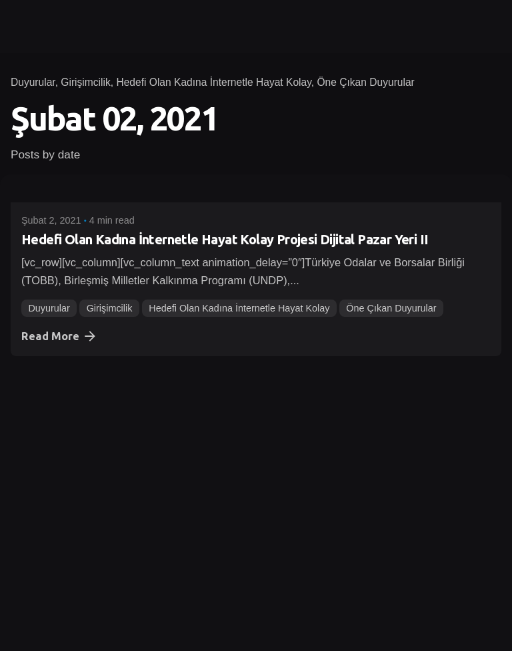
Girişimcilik (85, 82)
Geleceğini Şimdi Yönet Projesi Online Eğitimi (153, 431)
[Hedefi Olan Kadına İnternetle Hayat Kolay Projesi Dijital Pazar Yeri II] (256, 193)
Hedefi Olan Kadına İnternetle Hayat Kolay (213, 82)
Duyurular (33, 82)
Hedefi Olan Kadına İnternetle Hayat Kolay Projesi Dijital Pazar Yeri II (224, 239)
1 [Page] (26, 573)
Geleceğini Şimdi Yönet (214, 500)
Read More (59, 336)
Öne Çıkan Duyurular (365, 82)
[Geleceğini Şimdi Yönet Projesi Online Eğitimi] (256, 386)
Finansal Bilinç (118, 500)
